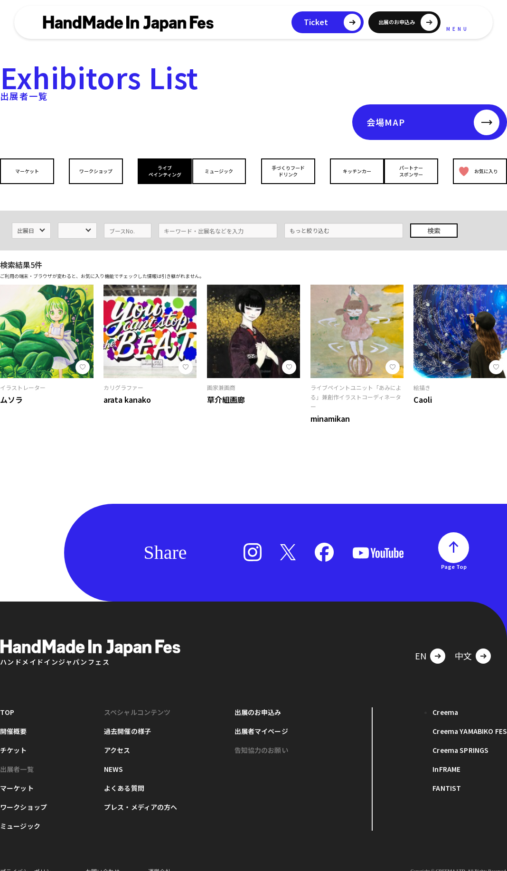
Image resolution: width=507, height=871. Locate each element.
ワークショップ (93, 171)
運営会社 (159, 856)
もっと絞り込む (309, 216)
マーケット (29, 171)
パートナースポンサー (413, 171)
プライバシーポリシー (28, 856)
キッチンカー (349, 171)
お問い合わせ (102, 856)
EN (420, 641)
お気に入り (476, 171)
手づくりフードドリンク (285, 171)
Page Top (454, 552)
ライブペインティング (157, 171)
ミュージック (222, 171)
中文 (463, 641)
